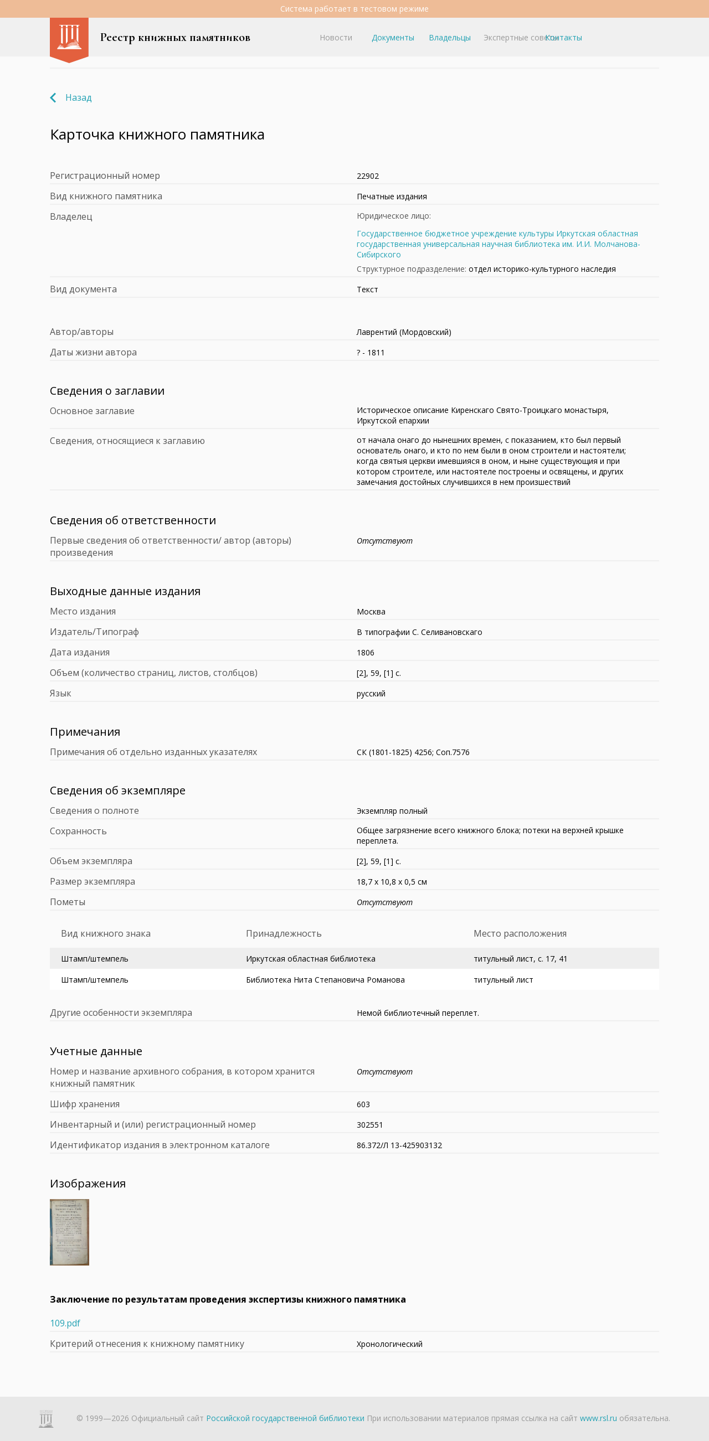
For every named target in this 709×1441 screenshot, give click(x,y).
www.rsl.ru (598, 1418)
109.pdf (65, 1323)
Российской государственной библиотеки (285, 1418)
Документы (393, 37)
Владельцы (450, 37)
